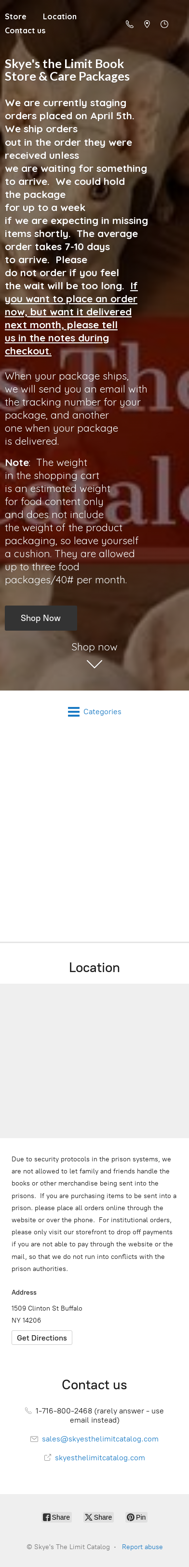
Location (60, 16)
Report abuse (142, 1547)
